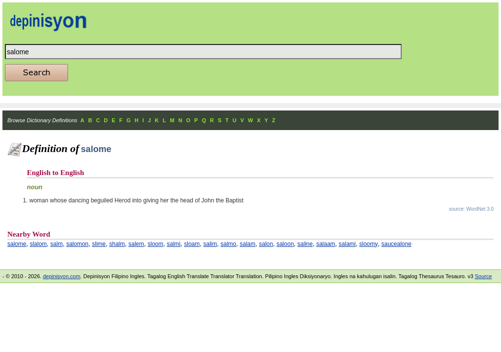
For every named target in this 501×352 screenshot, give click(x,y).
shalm (117, 244)
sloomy (368, 244)
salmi (174, 244)
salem (136, 244)
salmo (228, 244)
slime (99, 244)
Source (483, 276)
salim (210, 244)
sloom (155, 244)
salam (247, 244)
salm (56, 244)
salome (16, 244)
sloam (192, 244)
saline (305, 244)
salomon (77, 244)
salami (347, 244)
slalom (38, 244)
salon (266, 244)
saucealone (396, 244)
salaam (325, 244)
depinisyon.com (61, 276)
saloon (285, 244)
